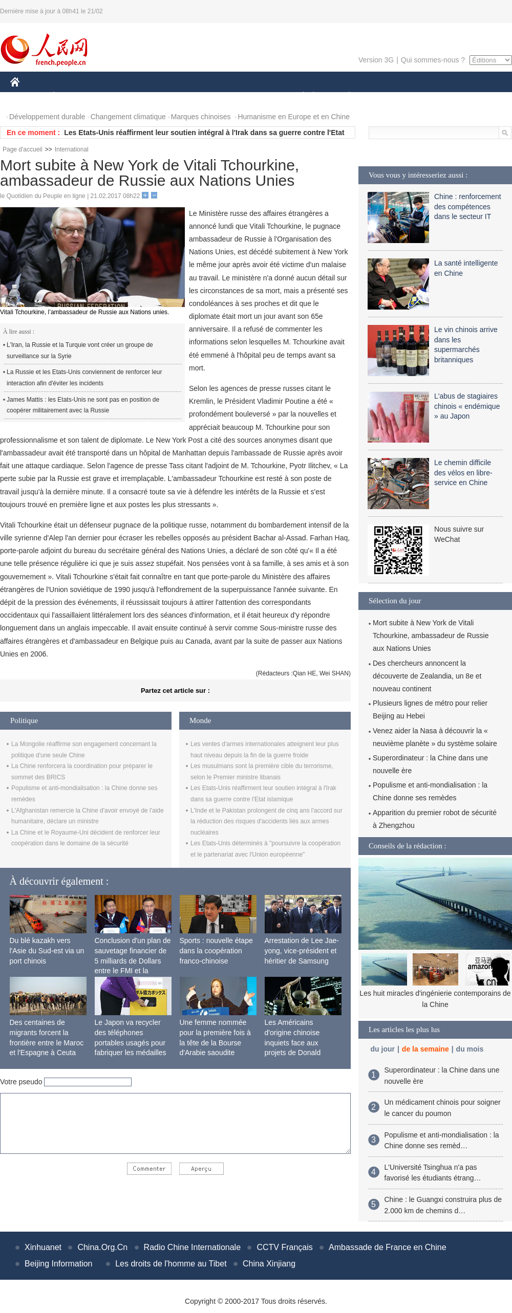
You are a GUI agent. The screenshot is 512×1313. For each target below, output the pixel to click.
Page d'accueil (22, 149)
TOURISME (429, 96)
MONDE (119, 96)
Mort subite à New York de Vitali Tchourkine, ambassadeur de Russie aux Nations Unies (430, 635)
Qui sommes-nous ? (433, 60)
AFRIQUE (162, 96)
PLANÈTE (344, 96)
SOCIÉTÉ (298, 96)
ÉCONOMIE (72, 96)
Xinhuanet (43, 1247)
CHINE (27, 96)
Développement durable (47, 117)
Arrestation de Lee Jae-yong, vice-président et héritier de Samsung (302, 950)
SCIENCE (207, 96)
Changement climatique (128, 117)
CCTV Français (284, 1247)
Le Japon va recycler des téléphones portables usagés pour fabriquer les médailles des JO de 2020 (130, 1042)
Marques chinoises (201, 117)
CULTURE (252, 96)
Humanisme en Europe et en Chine (294, 117)
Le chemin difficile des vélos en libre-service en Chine (463, 472)
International (72, 149)
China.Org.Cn (102, 1247)
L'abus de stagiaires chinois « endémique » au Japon (467, 406)
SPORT (384, 96)
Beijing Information (59, 1263)
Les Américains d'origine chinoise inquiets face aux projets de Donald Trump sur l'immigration (302, 1042)
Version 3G (376, 60)
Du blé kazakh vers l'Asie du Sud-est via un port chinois (47, 950)
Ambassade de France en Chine (387, 1247)
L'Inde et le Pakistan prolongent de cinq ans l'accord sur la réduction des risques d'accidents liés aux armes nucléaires (266, 821)
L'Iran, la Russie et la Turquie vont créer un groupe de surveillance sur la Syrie (80, 350)
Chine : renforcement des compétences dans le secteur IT (467, 206)
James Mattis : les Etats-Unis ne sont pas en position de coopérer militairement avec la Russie (83, 405)
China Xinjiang (269, 1263)
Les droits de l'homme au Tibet (170, 1263)
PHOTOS (476, 96)
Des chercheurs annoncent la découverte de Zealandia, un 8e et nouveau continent (427, 676)
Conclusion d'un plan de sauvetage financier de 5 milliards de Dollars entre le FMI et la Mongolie (133, 960)
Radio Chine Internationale (192, 1247)
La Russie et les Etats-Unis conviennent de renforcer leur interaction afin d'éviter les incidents (84, 377)
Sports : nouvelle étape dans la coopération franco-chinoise (216, 950)
